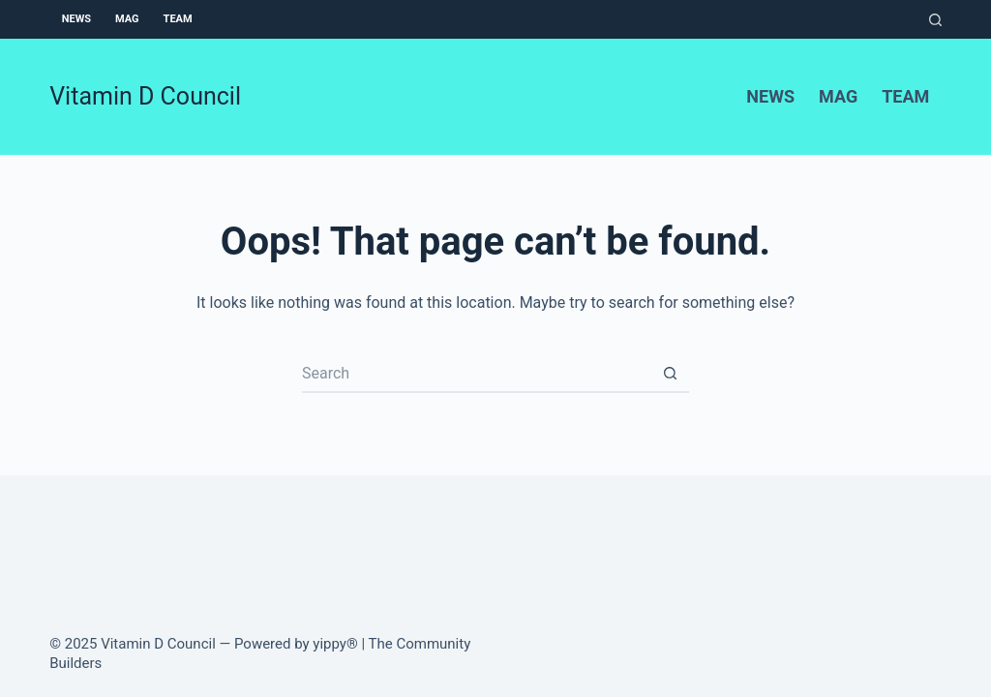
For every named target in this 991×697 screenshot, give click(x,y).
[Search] (935, 20)
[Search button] (669, 373)
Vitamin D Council (145, 96)
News (76, 19)
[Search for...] (476, 373)
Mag (127, 19)
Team (178, 19)
